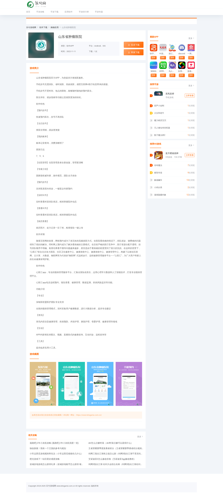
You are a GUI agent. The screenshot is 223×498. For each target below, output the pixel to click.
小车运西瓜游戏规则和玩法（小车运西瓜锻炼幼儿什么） (56, 453)
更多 (140, 436)
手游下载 (54, 12)
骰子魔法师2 (159, 135)
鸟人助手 (172, 71)
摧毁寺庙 (158, 173)
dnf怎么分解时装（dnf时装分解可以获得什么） (110, 443)
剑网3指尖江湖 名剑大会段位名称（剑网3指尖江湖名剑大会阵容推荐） (116, 464)
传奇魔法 (158, 165)
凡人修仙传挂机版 (162, 128)
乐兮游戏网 (31, 27)
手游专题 (99, 12)
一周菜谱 (191, 53)
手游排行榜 (84, 12)
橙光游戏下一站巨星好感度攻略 (45, 459)
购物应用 (55, 27)
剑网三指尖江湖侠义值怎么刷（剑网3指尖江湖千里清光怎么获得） (116, 453)
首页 (28, 12)
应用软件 (69, 12)
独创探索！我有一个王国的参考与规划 (48, 448)
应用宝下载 (181, 71)
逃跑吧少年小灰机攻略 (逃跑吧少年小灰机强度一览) (54, 443)
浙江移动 (172, 53)
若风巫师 (170, 93)
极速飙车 (158, 180)
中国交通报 (163, 53)
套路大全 (191, 71)
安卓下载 (134, 45)
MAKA (153, 71)
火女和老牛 (159, 113)
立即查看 (190, 95)
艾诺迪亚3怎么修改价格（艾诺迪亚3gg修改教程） (112, 459)
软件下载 (43, 27)
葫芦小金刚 (159, 105)
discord (181, 53)
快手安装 (153, 53)
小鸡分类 (158, 187)
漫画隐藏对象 (160, 195)
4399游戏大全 (163, 71)
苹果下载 (134, 52)
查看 (153, 58)
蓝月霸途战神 (172, 153)
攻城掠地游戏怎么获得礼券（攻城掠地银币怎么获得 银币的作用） (57, 464)
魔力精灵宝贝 (160, 120)
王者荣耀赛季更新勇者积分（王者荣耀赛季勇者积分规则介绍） (116, 448)
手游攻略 (40, 12)
